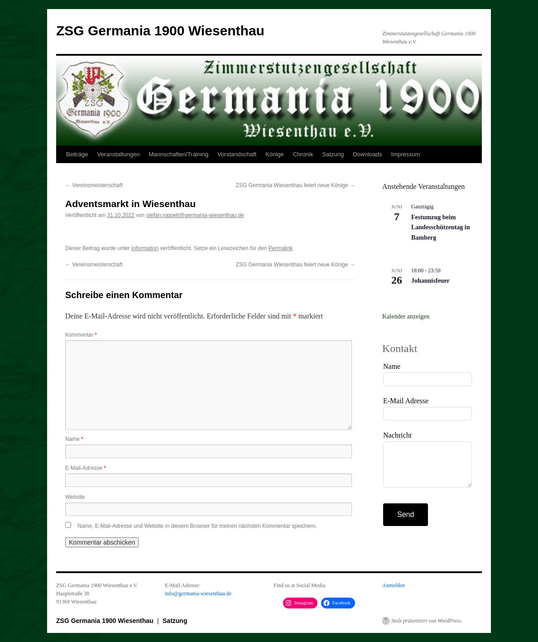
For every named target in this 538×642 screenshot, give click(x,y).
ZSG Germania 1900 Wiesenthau (160, 30)
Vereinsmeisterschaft (94, 185)
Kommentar (81, 335)
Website (75, 497)
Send (405, 514)
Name (74, 439)
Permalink (281, 248)
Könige (274, 154)
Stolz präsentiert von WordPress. (426, 621)
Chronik (303, 154)
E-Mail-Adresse (85, 468)
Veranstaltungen (118, 154)
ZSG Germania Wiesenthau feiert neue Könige (295, 185)
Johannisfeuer (430, 280)
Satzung (333, 154)
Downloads (367, 154)
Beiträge (77, 154)
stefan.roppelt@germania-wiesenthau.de (195, 215)
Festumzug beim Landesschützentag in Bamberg (440, 227)
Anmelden (393, 585)
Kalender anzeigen (406, 316)
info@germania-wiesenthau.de (198, 593)
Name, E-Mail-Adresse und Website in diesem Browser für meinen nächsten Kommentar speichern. (197, 526)
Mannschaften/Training (178, 154)
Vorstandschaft (236, 154)
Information (145, 248)
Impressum (405, 154)
